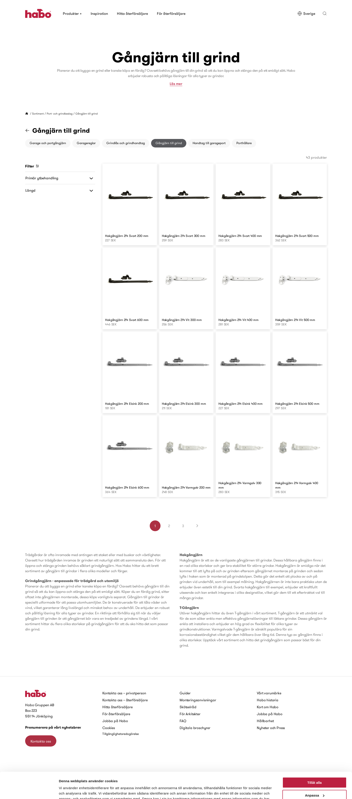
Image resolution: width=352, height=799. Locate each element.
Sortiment (38, 113)
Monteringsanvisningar (198, 700)
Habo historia (267, 700)
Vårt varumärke (269, 693)
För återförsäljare (171, 13)
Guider (185, 693)
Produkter (72, 13)
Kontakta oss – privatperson (124, 693)
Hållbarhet (265, 721)
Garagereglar (86, 143)
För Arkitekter (190, 714)
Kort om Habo (267, 707)
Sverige (306, 13)
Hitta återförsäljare (132, 13)
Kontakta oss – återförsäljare (124, 700)
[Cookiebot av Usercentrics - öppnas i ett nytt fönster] (29, 790)
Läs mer (176, 83)
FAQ (183, 721)
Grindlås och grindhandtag (125, 143)
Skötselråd (188, 707)
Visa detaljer (69, 790)
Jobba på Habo (115, 721)
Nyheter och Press (271, 727)
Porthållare (244, 143)
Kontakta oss (41, 741)
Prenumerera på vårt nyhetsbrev (53, 727)
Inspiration (99, 13)
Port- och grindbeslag (60, 113)
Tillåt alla (314, 756)
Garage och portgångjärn (48, 143)
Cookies (108, 727)
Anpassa (314, 769)
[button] (324, 13)
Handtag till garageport (209, 143)
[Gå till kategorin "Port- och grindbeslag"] (30, 130)
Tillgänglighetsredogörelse (120, 734)
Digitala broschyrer (195, 727)
